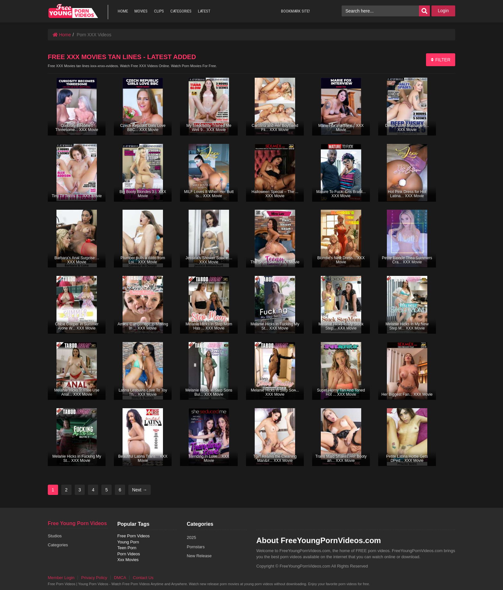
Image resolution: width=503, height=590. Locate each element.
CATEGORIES (181, 11)
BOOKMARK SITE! (295, 11)
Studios (55, 535)
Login (443, 10)
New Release (199, 555)
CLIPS (159, 11)
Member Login (61, 577)
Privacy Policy (94, 577)
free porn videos (73, 11)
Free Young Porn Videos (77, 523)
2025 (191, 537)
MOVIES (141, 11)
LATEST (204, 11)
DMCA (120, 577)
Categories (58, 544)
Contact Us (143, 577)
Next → (139, 489)
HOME (123, 11)
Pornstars (196, 546)
